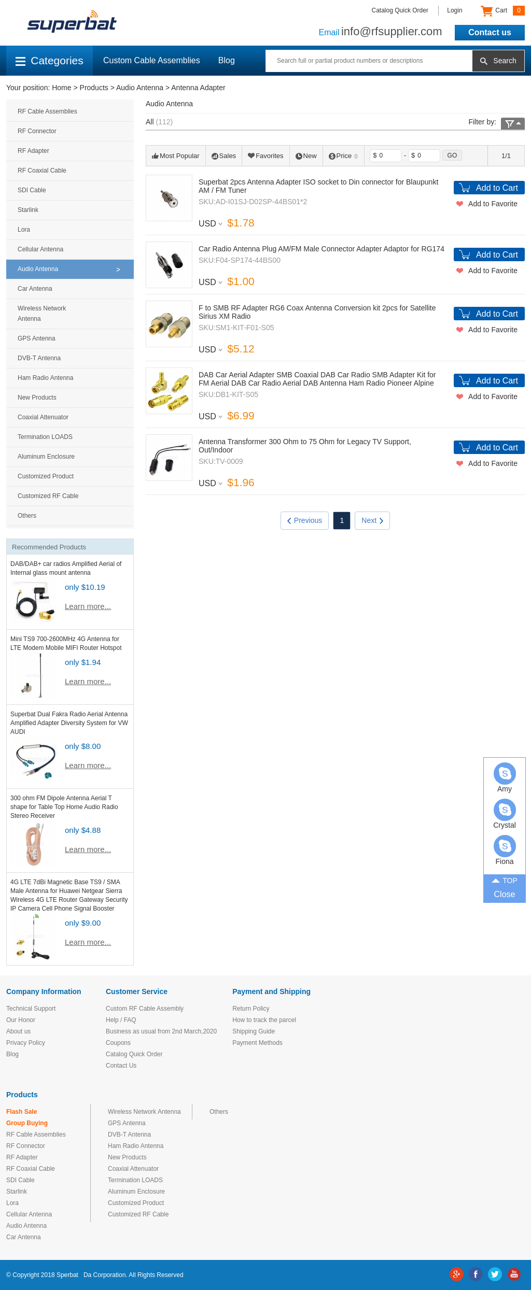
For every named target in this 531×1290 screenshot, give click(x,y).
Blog (226, 60)
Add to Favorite (493, 204)
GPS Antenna (36, 338)
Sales (224, 156)
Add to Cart (497, 187)
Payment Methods (257, 1042)
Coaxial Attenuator (43, 417)
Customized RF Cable (48, 496)
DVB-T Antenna (39, 358)
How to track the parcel (264, 1020)
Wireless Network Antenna (42, 313)
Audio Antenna (139, 87)
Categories (49, 60)
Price (344, 156)
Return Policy (250, 1008)
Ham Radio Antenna (45, 377)
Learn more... (88, 606)
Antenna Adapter (198, 87)
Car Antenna (35, 288)
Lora (24, 229)
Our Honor (20, 1020)
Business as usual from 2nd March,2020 (161, 1031)
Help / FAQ (121, 1020)
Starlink (28, 210)
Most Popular (176, 156)
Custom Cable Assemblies (151, 60)
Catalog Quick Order (400, 10)
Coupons (118, 1042)
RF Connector (37, 131)
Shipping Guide (253, 1031)
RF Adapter (33, 150)
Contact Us (121, 1065)
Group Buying (27, 1123)
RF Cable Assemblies (47, 111)
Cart (503, 11)
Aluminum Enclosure (46, 456)
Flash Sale (21, 1111)
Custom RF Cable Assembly (145, 1008)
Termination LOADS (45, 437)
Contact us (489, 32)
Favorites (265, 156)
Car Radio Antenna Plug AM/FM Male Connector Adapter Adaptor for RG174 (321, 249)
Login (454, 10)
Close (504, 894)
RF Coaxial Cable (42, 170)
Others (27, 515)
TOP (505, 880)
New (306, 156)
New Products (37, 397)
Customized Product (46, 476)
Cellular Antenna (40, 249)
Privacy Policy (25, 1042)
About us (18, 1031)
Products (94, 87)
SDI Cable (32, 190)
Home (61, 87)
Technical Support (30, 1008)
